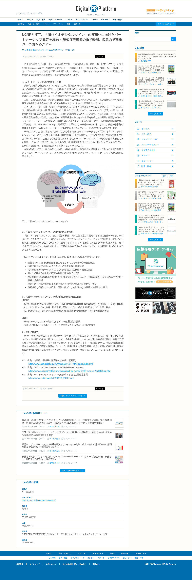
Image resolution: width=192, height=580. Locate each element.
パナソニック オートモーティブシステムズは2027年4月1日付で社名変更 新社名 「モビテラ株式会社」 (157, 218)
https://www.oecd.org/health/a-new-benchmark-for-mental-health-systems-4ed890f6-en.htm (69, 371)
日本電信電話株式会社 (34, 50)
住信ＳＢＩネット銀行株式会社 (152, 96)
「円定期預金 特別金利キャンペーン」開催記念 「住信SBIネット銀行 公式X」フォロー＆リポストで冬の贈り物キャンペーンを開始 (152, 93)
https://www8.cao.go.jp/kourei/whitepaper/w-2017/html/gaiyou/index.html (61, 364)
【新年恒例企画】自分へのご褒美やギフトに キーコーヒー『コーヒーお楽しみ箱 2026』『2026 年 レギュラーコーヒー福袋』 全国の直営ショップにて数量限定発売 (151, 184)
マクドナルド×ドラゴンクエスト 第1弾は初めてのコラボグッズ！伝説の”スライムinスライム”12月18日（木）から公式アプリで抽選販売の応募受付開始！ (151, 70)
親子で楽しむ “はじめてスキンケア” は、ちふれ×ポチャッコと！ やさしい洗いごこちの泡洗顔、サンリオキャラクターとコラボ (151, 195)
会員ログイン (141, 554)
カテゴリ (20, 24)
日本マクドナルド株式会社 (151, 72)
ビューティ (105, 20)
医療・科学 (117, 20)
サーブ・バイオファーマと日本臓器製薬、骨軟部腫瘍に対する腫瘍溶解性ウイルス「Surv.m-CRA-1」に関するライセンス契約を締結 (151, 81)
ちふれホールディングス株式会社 (153, 198)
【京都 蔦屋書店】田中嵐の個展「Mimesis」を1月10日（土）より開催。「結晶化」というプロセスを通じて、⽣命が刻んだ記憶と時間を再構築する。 (151, 105)
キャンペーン (58, 24)
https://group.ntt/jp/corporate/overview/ (39, 500)
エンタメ (68, 20)
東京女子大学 (146, 61)
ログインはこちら (164, 24)
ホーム (20, 20)
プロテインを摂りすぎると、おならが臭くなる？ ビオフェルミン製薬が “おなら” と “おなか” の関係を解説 (151, 230)
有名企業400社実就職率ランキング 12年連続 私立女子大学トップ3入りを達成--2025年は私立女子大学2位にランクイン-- (157, 56)
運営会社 (95, 564)
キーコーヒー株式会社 (149, 187)
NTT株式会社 (54, 426)
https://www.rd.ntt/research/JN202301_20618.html (51, 378)
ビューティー (147, 161)
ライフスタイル (81, 20)
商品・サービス (34, 24)
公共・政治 (41, 20)
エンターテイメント (150, 145)
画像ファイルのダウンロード (71, 396)
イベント (46, 24)
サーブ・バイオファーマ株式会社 (153, 84)
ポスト (101, 57)
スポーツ (94, 20)
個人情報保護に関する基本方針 (74, 564)
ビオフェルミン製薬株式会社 (152, 234)
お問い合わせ (51, 564)
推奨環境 (19, 564)
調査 (68, 24)
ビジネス (29, 20)
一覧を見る (154, 114)
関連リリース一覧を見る (71, 471)
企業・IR (77, 24)
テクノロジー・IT (55, 20)
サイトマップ (34, 564)
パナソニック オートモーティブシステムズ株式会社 (160, 222)
